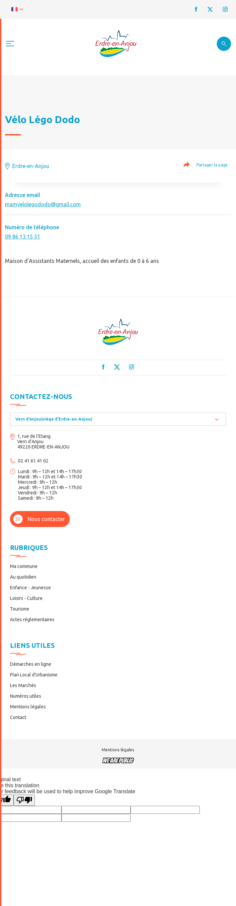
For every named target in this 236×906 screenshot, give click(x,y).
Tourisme (19, 609)
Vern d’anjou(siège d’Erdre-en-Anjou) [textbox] (53, 419)
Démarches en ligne (30, 664)
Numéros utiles (25, 696)
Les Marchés (23, 685)
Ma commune (24, 566)
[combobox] (118, 419)
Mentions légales (28, 706)
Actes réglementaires (32, 619)
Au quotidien (23, 577)
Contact (18, 717)
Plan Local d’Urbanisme (34, 674)
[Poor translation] (24, 800)
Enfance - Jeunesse (30, 587)
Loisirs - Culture (26, 598)
